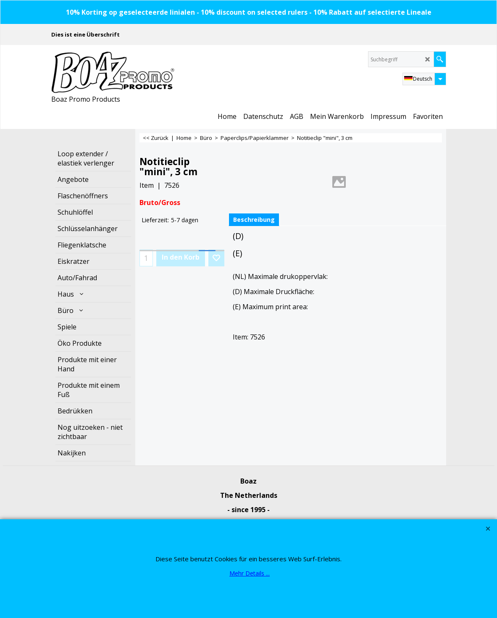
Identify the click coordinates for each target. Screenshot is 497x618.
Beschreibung (254, 220)
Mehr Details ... (249, 573)
